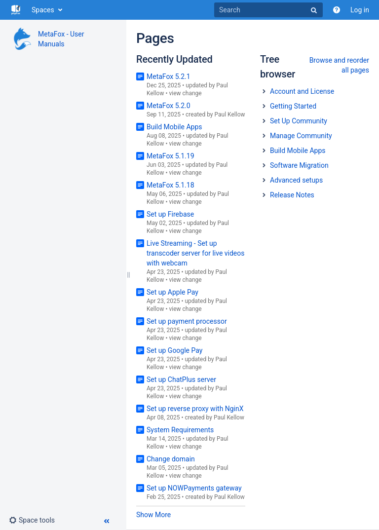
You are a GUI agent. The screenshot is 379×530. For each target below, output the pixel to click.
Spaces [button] (43, 10)
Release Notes (292, 195)
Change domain (171, 459)
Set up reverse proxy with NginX (195, 409)
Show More (153, 515)
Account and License (302, 91)
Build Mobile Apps (174, 127)
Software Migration (299, 165)
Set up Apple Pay (172, 292)
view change (185, 93)
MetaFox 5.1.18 (170, 185)
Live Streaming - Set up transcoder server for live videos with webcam (196, 253)
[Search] (268, 9)
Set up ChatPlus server (181, 379)
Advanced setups (296, 180)
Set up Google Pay (174, 350)
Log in (359, 10)
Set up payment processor (187, 321)
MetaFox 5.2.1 (168, 76)
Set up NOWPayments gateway (194, 488)
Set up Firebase (170, 214)
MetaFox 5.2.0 (168, 106)
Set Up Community (298, 121)
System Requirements (180, 430)
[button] (31, 520)
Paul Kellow (230, 114)
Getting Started (293, 106)
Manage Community (301, 136)
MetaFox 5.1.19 (170, 156)
